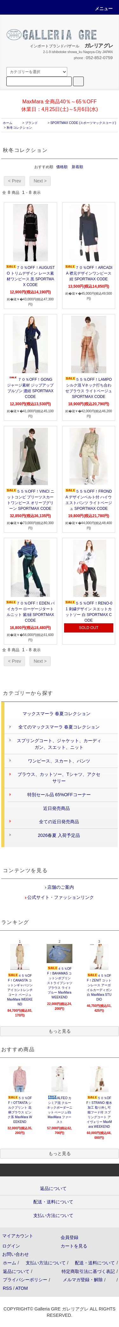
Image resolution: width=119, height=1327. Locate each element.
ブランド (31, 123)
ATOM (21, 1288)
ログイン (11, 1245)
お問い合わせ (15, 1254)
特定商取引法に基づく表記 (88, 1271)
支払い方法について (46, 1262)
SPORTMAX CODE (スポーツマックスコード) (83, 123)
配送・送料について (95, 1262)
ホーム (7, 123)
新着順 (77, 167)
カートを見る (74, 1245)
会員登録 (69, 1237)
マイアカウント (17, 1235)
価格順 (62, 167)
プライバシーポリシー (25, 1279)
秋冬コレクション (19, 127)
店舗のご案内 (60, 887)
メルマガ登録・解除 (83, 1279)
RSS (7, 1288)
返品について (16, 1271)
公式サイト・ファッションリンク (60, 897)
